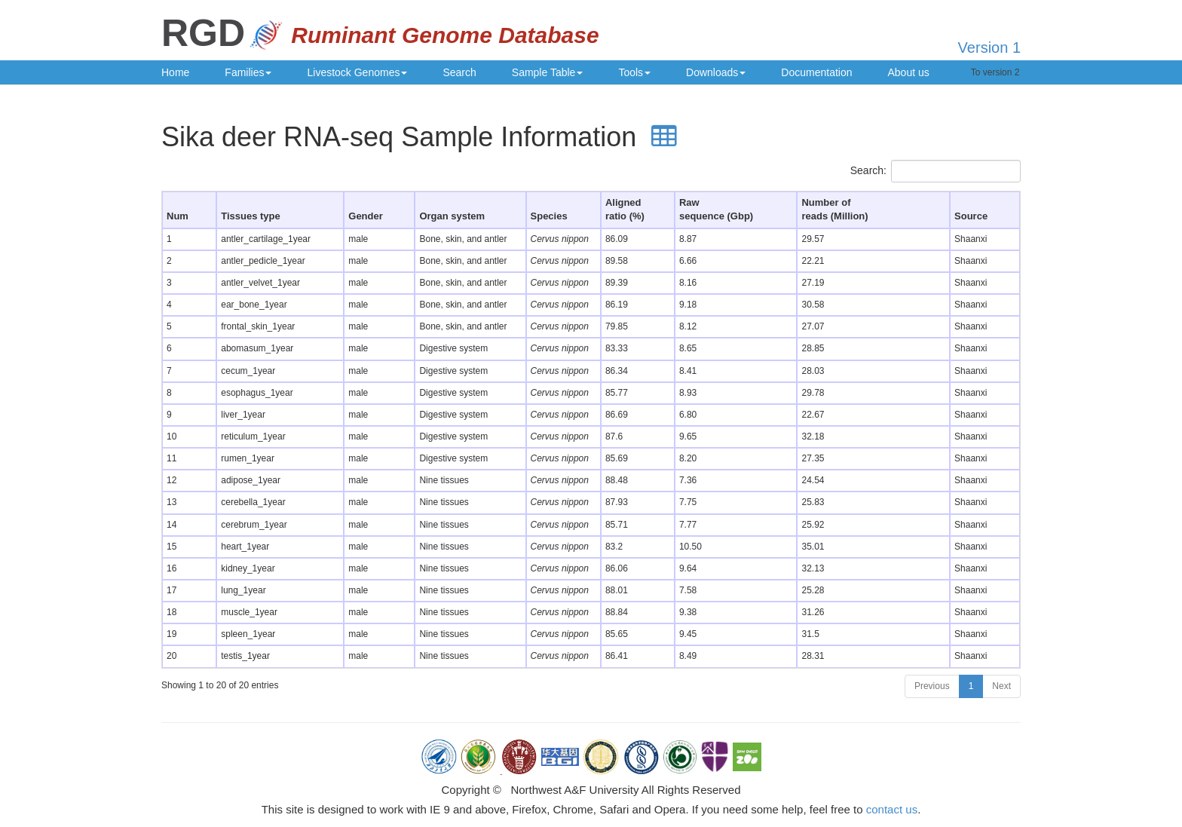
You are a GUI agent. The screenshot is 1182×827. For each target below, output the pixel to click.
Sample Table (547, 72)
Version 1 (989, 47)
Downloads (716, 72)
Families (248, 72)
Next (1001, 686)
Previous (932, 686)
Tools (634, 72)
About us (908, 72)
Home (175, 72)
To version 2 (995, 72)
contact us (891, 809)
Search (459, 72)
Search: (935, 171)
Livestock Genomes (357, 72)
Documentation (816, 72)
